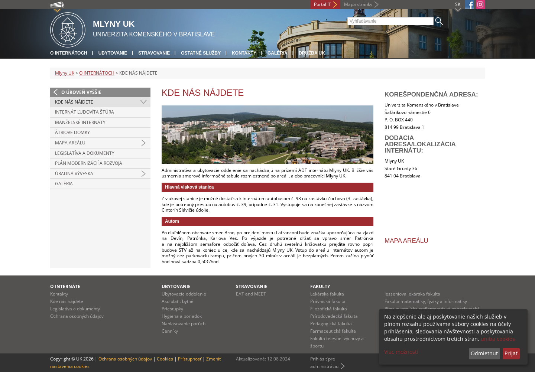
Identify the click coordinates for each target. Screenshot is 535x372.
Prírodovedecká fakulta (334, 316)
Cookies (165, 359)
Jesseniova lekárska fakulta (412, 294)
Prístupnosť (189, 359)
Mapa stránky (358, 4)
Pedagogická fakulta (331, 323)
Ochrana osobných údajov (77, 316)
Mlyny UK (64, 73)
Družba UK (312, 53)
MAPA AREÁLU (70, 143)
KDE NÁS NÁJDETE (74, 102)
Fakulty (320, 286)
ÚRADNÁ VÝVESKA (74, 173)
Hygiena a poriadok (182, 316)
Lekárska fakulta (327, 294)
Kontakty (244, 53)
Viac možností (401, 351)
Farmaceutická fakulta (333, 331)
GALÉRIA (64, 183)
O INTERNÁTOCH (96, 73)
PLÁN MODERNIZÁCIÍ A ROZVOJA (88, 163)
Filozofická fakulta (328, 309)
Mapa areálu (406, 240)
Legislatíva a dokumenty (75, 309)
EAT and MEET (251, 294)
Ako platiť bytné (178, 301)
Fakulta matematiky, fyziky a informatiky (426, 301)
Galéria (278, 53)
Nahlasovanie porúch (183, 323)
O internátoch (68, 53)
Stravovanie (154, 53)
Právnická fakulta (328, 301)
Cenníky (170, 331)
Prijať (511, 353)
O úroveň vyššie (81, 92)
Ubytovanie (112, 53)
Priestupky (172, 309)
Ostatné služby (201, 53)
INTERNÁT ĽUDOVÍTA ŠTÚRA (84, 112)
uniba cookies (498, 338)
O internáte (65, 286)
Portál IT (322, 4)
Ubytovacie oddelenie (184, 294)
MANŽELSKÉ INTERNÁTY (80, 122)
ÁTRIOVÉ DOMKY (72, 132)
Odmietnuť (484, 353)
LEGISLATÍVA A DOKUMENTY (84, 153)
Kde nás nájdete (66, 301)
